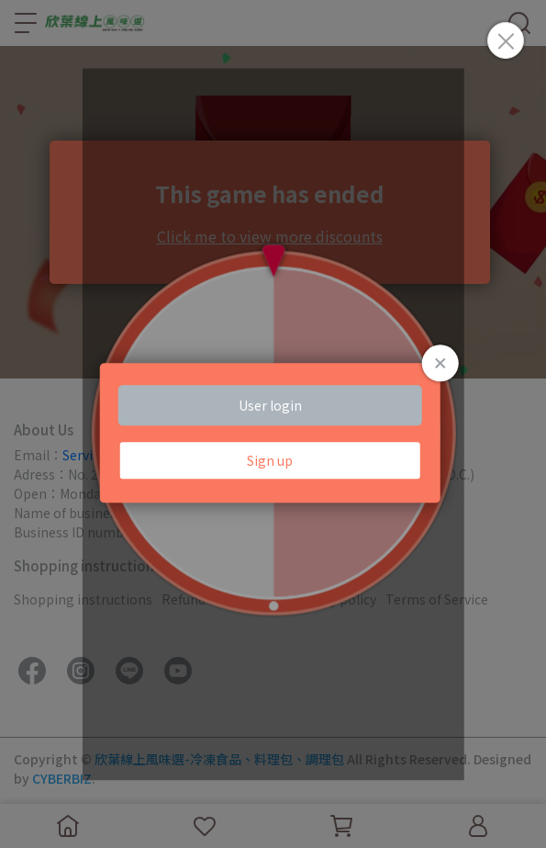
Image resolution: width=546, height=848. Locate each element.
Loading (273, 432)
